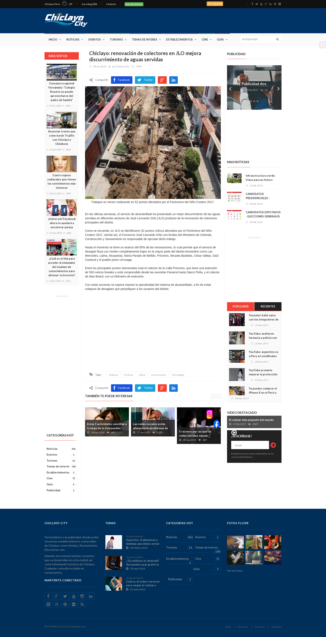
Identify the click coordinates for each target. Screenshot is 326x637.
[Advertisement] (206, 20)
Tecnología (178, 374)
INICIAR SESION (134, 4)
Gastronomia (158, 374)
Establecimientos (179, 39)
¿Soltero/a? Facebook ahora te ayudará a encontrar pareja (62, 223)
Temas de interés (62, 466)
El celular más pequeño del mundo (251, 419)
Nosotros (243, 626)
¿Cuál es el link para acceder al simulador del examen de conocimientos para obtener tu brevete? (61, 267)
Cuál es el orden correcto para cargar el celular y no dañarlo (143, 585)
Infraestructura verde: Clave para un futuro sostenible (260, 180)
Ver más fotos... (235, 570)
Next (278, 87)
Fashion (128, 374)
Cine (205, 39)
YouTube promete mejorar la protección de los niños (263, 374)
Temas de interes (144, 39)
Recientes (268, 306)
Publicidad (62, 490)
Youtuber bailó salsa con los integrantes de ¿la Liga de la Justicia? (264, 319)
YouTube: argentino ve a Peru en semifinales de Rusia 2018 (263, 356)
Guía (220, 39)
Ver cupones (215, 3)
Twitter (145, 80)
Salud (142, 374)
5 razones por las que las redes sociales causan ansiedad (195, 435)
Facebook (122, 80)
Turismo (116, 39)
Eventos (94, 39)
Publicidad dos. (254, 83)
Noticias (72, 39)
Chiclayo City (122, 66)
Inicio (53, 39)
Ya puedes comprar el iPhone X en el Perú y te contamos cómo (263, 392)
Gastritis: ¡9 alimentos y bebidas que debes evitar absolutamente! (142, 543)
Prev (230, 87)
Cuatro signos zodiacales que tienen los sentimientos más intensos (61, 181)
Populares (241, 306)
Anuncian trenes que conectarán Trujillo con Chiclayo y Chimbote (61, 137)
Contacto (111, 4)
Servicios (260, 626)
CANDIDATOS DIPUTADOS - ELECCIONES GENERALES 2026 (263, 216)
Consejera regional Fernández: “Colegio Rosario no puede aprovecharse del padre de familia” (61, 92)
